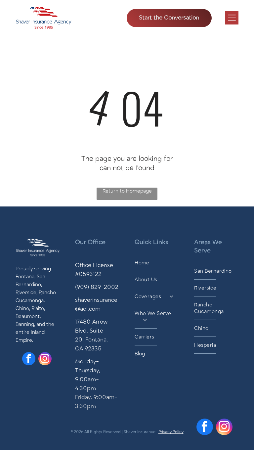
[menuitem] (157, 262)
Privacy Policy (171, 431)
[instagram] (45, 359)
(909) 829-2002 (96, 287)
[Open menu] (231, 17)
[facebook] (28, 359)
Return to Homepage (127, 191)
